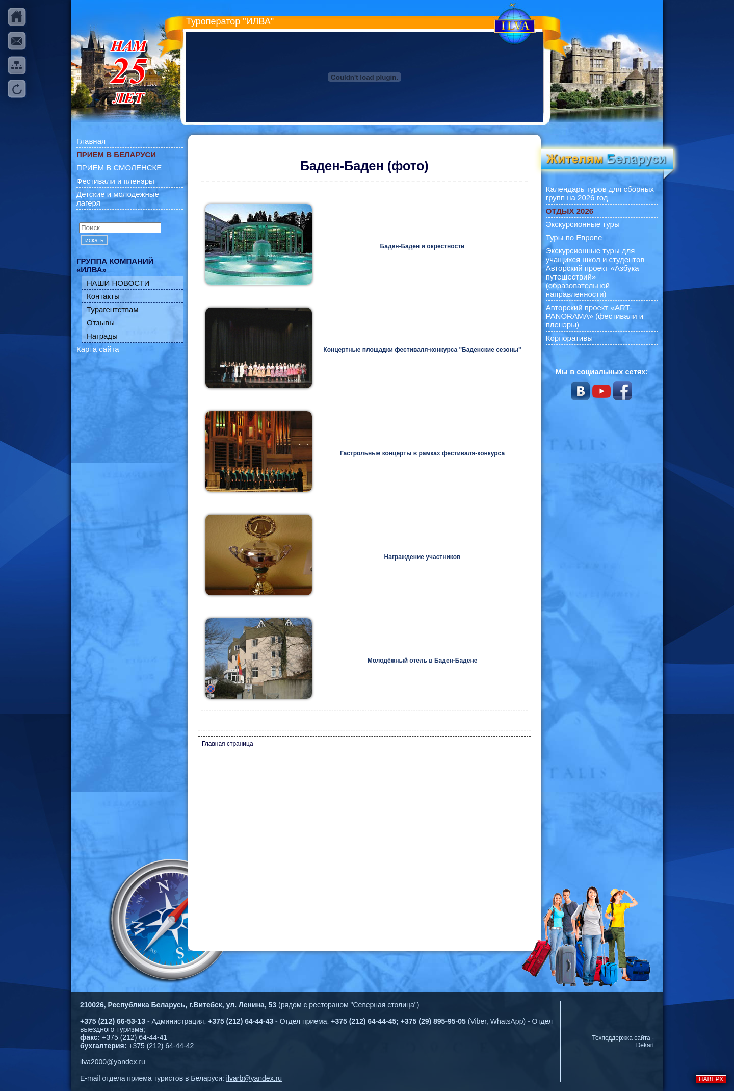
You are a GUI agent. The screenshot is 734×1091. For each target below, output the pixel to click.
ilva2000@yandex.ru (112, 1062)
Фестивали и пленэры (115, 180)
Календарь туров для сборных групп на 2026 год (600, 193)
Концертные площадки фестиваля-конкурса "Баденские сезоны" (422, 349)
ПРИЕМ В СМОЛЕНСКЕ (119, 167)
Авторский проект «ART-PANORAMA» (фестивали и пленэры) (595, 316)
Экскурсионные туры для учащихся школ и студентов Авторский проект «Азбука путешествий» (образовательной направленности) (595, 272)
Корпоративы (569, 338)
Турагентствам (113, 309)
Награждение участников (422, 557)
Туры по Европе (574, 237)
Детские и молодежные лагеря (117, 198)
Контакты (103, 296)
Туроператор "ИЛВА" (230, 21)
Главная (91, 141)
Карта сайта (97, 349)
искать (94, 240)
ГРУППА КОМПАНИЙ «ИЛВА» (115, 265)
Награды (102, 336)
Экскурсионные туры (583, 224)
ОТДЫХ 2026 (569, 211)
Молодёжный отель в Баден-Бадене (423, 660)
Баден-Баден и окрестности (422, 246)
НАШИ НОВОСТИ (118, 282)
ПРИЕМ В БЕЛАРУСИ (116, 154)
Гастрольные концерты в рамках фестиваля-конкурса (422, 453)
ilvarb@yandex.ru (254, 1078)
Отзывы (101, 322)
